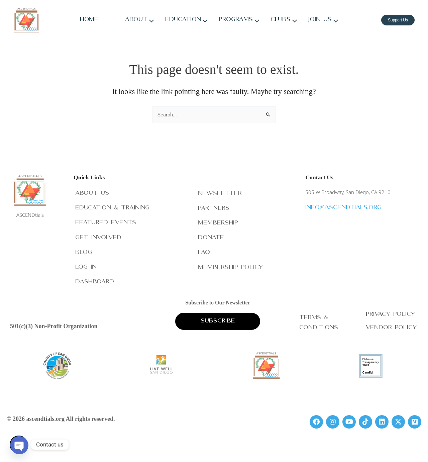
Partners (213, 206)
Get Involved (98, 236)
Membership (218, 221)
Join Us (320, 19)
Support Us (398, 20)
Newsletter (220, 191)
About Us (92, 191)
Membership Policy (230, 266)
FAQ (204, 251)
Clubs (281, 19)
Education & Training (112, 206)
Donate (211, 236)
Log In (85, 266)
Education (183, 19)
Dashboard (94, 281)
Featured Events (105, 221)
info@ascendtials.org (343, 205)
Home (89, 19)
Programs (236, 19)
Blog (83, 251)
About (136, 19)
